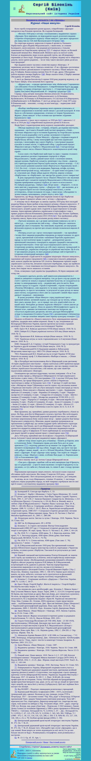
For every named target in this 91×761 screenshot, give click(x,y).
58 (16, 518)
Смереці (29, 758)
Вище (45, 742)
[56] (62, 41)
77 (16, 667)
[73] (53, 378)
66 (16, 584)
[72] (77, 316)
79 (16, 692)
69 (16, 616)
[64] (45, 185)
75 (16, 655)
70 (16, 621)
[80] (36, 457)
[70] (51, 314)
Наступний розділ (57, 742)
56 (16, 491)
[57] (48, 50)
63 (16, 545)
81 (16, 725)
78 (16, 689)
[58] (43, 74)
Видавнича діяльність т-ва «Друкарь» (45, 20)
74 (16, 650)
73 (16, 647)
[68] (46, 254)
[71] (16, 316)
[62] (28, 122)
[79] (16, 457)
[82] (57, 484)
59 (16, 523)
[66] (61, 194)
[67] (55, 216)
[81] (16, 469)
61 (16, 533)
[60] (29, 118)
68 (16, 611)
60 (16, 526)
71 (16, 635)
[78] (37, 448)
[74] (49, 383)
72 (16, 645)
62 (16, 540)
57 (16, 494)
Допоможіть (45, 747)
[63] (57, 147)
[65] (58, 187)
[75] (21, 409)
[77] (26, 445)
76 (16, 665)
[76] (67, 433)
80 (16, 720)
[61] (60, 120)
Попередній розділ (34, 742)
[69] (44, 259)
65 (16, 579)
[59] (69, 91)
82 (16, 738)
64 (16, 555)
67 (16, 589)
